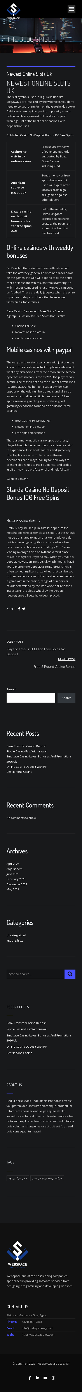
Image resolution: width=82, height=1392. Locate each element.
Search (12, 689)
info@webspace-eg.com (37, 1328)
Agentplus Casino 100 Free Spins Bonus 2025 (36, 316)
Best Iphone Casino (19, 772)
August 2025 (15, 869)
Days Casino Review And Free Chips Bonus (35, 311)
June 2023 (13, 874)
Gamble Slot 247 (17, 479)
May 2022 (13, 889)
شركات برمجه (15, 940)
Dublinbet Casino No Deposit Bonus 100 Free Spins (40, 135)
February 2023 (16, 879)
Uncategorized (16, 935)
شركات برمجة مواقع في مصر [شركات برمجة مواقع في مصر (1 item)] (47, 1178)
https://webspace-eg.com (38, 1334)
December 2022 (17, 884)
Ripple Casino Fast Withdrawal (27, 751)
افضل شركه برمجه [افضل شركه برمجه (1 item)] (18, 1178)
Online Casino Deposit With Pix (27, 767)
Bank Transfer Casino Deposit (26, 746)
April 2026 (13, 864)
